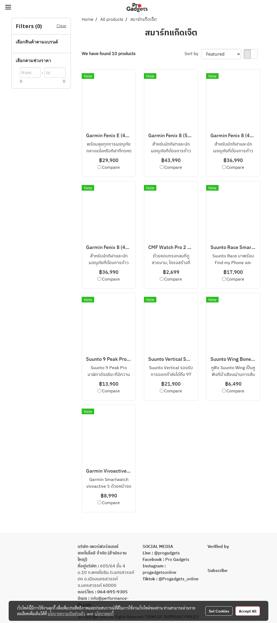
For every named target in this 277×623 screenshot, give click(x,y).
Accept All (247, 610)
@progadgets (167, 553)
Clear (62, 26)
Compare (111, 167)
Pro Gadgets (176, 559)
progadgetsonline (159, 572)
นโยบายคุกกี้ (104, 613)
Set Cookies (219, 610)
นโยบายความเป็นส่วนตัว (66, 613)
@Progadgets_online (179, 579)
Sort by (193, 54)
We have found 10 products (109, 54)
